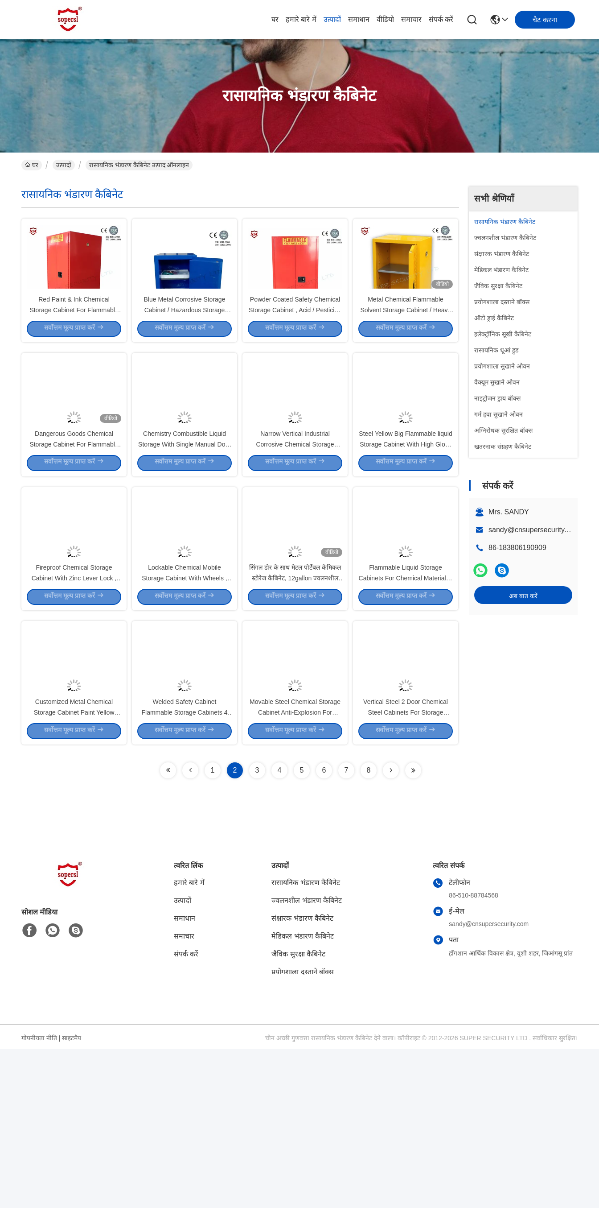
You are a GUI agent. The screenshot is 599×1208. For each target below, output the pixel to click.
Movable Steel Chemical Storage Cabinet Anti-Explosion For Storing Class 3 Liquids (295, 870)
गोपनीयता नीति (39, 1197)
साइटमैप (71, 1197)
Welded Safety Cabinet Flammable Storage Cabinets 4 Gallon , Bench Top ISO (185, 870)
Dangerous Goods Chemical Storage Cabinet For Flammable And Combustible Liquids (73, 522)
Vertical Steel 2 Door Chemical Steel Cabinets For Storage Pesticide (405, 870)
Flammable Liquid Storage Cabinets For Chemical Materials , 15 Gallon (406, 696)
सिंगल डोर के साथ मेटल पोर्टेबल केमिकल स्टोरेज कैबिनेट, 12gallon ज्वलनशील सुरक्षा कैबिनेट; (295, 696)
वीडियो (385, 19)
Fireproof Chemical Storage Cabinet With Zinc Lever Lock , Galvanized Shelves (74, 696)
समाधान (358, 19)
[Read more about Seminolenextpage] (168, 930)
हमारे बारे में (301, 19)
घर (275, 19)
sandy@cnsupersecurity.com (533, 530)
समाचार (411, 19)
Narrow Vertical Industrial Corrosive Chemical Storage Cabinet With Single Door (295, 522)
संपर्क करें (441, 19)
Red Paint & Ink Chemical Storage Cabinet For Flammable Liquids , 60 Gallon (73, 348)
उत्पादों (332, 19)
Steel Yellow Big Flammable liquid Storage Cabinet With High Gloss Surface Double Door (405, 522)
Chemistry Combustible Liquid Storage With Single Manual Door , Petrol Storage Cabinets (184, 522)
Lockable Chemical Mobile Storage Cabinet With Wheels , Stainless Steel (184, 696)
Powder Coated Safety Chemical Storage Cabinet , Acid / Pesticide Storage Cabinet (295, 348)
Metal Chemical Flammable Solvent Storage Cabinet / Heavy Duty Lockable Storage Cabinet (405, 348)
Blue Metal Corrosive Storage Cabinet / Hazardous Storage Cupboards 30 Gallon (185, 348)
